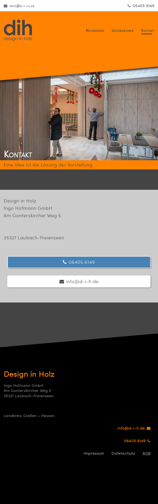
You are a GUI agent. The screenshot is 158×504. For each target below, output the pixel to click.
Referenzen (95, 30)
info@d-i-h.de (22, 5)
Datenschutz (123, 453)
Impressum (94, 453)
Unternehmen (123, 30)
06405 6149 (143, 5)
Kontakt (147, 30)
